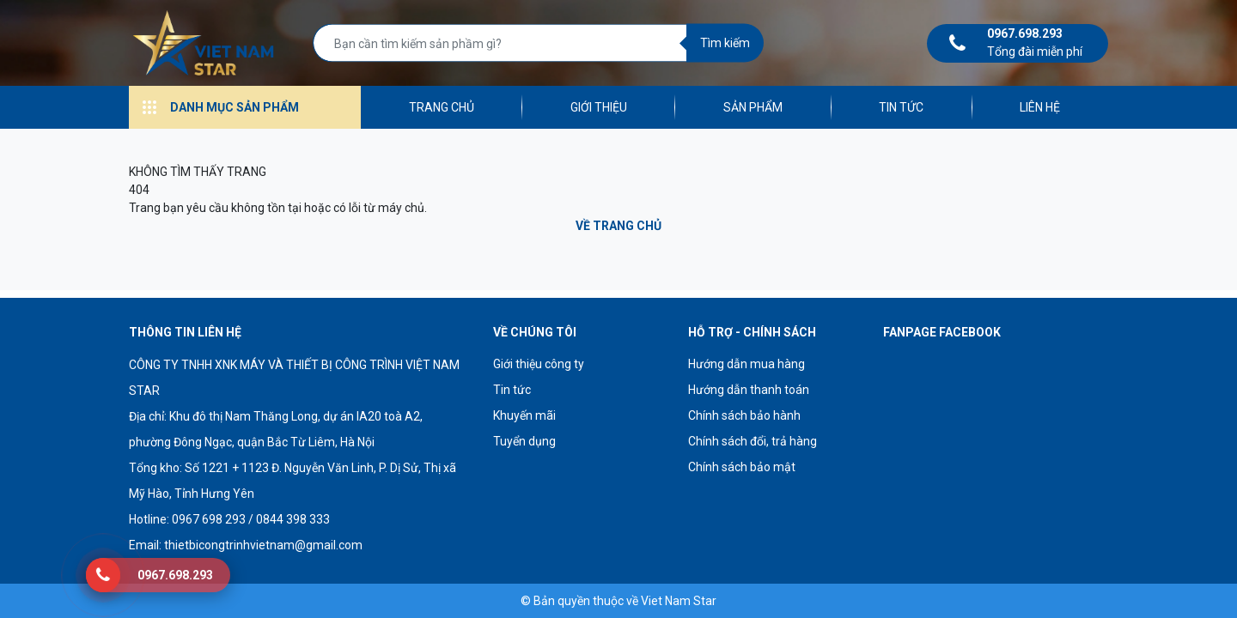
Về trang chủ (618, 226)
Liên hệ (1040, 107)
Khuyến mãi (524, 415)
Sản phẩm (753, 107)
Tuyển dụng (524, 441)
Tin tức (901, 107)
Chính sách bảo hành (744, 415)
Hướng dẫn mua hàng (746, 364)
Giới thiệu (598, 107)
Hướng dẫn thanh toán (748, 390)
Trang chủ (441, 107)
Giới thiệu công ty (538, 364)
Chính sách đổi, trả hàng (752, 441)
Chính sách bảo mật (741, 467)
